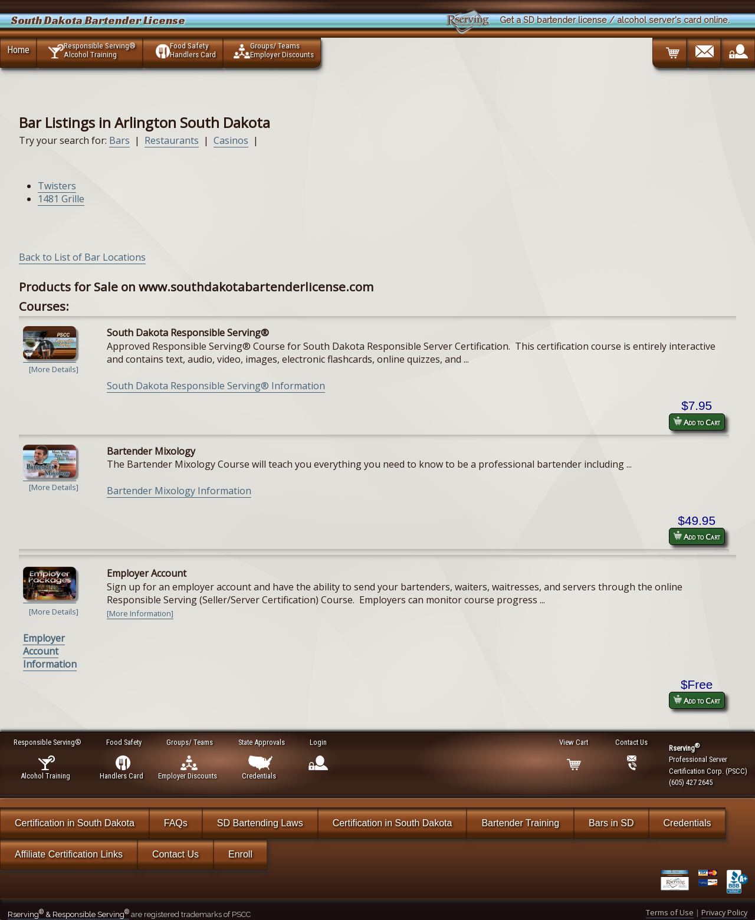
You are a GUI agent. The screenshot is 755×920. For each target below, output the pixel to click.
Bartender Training (520, 823)
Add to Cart (696, 422)
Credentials (687, 823)
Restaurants (172, 140)
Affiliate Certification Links (69, 854)
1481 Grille (61, 198)
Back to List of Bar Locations (82, 257)
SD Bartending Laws (260, 823)
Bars (119, 140)
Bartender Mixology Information (179, 490)
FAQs (176, 823)
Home (18, 49)
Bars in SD (611, 823)
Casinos (231, 140)
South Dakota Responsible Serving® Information (216, 385)
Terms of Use (670, 912)
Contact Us (175, 854)
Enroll (240, 854)
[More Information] (140, 613)
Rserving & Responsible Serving (68, 914)
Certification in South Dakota (74, 823)
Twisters (57, 185)
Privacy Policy (724, 912)
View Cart (574, 742)
